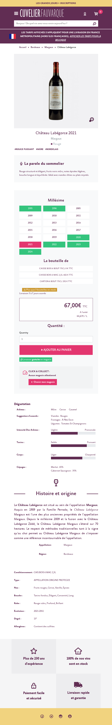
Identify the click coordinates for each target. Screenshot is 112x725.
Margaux (48, 47)
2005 (78, 208)
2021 (30, 244)
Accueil (22, 47)
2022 (54, 244)
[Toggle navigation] (16, 13)
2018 (30, 237)
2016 (54, 230)
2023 (78, 244)
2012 (30, 223)
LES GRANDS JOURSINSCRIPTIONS (56, 3)
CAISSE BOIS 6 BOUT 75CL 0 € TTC (54, 268)
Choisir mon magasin (44, 382)
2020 (78, 237)
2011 (78, 215)
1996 (54, 208)
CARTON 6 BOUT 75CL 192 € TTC (54, 281)
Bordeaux (35, 47)
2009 (30, 215)
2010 (54, 215)
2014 (78, 223)
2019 (54, 237)
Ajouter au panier (57, 350)
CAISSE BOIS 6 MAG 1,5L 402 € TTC (54, 275)
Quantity (23, 332)
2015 (30, 230)
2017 (78, 230)
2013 (54, 223)
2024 (30, 251)
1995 (30, 208)
